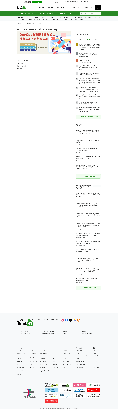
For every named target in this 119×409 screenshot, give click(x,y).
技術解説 (96, 353)
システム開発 (88, 17)
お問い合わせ (65, 331)
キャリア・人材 (33, 371)
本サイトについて (25, 331)
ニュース (95, 350)
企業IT (47, 2)
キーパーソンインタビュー (83, 356)
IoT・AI (76, 1)
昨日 (79, 39)
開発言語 (43, 358)
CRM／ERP (66, 361)
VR (61, 19)
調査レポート (80, 358)
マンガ (66, 19)
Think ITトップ (20, 23)
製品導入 (57, 2)
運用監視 (43, 367)
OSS (19, 364)
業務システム (80, 353)
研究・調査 (86, 1)
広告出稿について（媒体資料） (48, 331)
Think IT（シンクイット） (25, 7)
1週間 (88, 39)
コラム (95, 364)
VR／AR (31, 364)
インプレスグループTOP (87, 333)
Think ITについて (76, 7)
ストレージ (51, 17)
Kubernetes (29, 19)
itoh (18, 58)
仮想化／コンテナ (68, 17)
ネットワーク (44, 17)
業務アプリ (20, 361)
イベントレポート (46, 19)
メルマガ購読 (41, 7)
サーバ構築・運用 (81, 364)
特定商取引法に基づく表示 (48, 333)
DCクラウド (80, 1)
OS (95, 17)
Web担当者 (67, 1)
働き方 (65, 367)
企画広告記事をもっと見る (88, 288)
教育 (65, 371)
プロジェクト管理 (68, 364)
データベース (21, 358)
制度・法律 (20, 374)
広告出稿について (88, 7)
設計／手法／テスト (33, 358)
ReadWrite (96, 370)
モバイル (54, 361)
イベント (95, 361)
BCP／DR (32, 367)
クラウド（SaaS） (33, 361)
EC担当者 (72, 1)
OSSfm (81, 19)
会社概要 (64, 333)
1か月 (96, 39)
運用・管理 (55, 364)
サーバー (36, 17)
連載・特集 (20, 17)
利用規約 (84, 331)
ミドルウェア (67, 353)
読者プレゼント (60, 7)
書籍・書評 (96, 356)
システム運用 (21, 367)
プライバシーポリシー (26, 333)
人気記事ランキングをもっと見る (88, 117)
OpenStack (37, 19)
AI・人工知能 (21, 19)
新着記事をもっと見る (88, 176)
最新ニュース (51, 7)
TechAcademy (97, 367)
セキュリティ (55, 367)
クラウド (59, 17)
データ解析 (43, 361)
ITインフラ (28, 17)
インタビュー (55, 19)
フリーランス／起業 (45, 370)
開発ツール (55, 358)
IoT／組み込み (78, 17)
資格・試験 (20, 371)
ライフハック (55, 371)
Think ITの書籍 (73, 19)
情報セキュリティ (80, 361)
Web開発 (66, 358)
